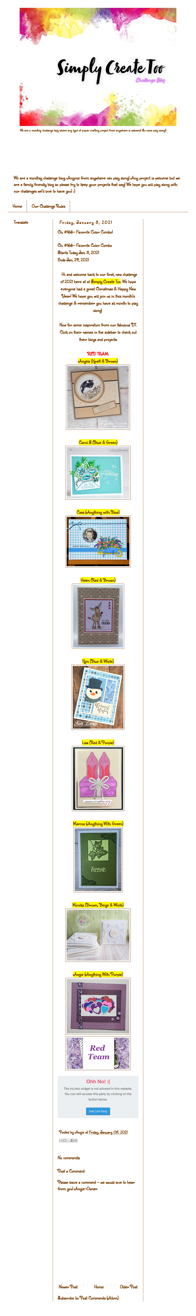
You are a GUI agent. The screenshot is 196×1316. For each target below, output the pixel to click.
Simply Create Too (106, 281)
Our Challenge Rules (48, 206)
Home (17, 206)
